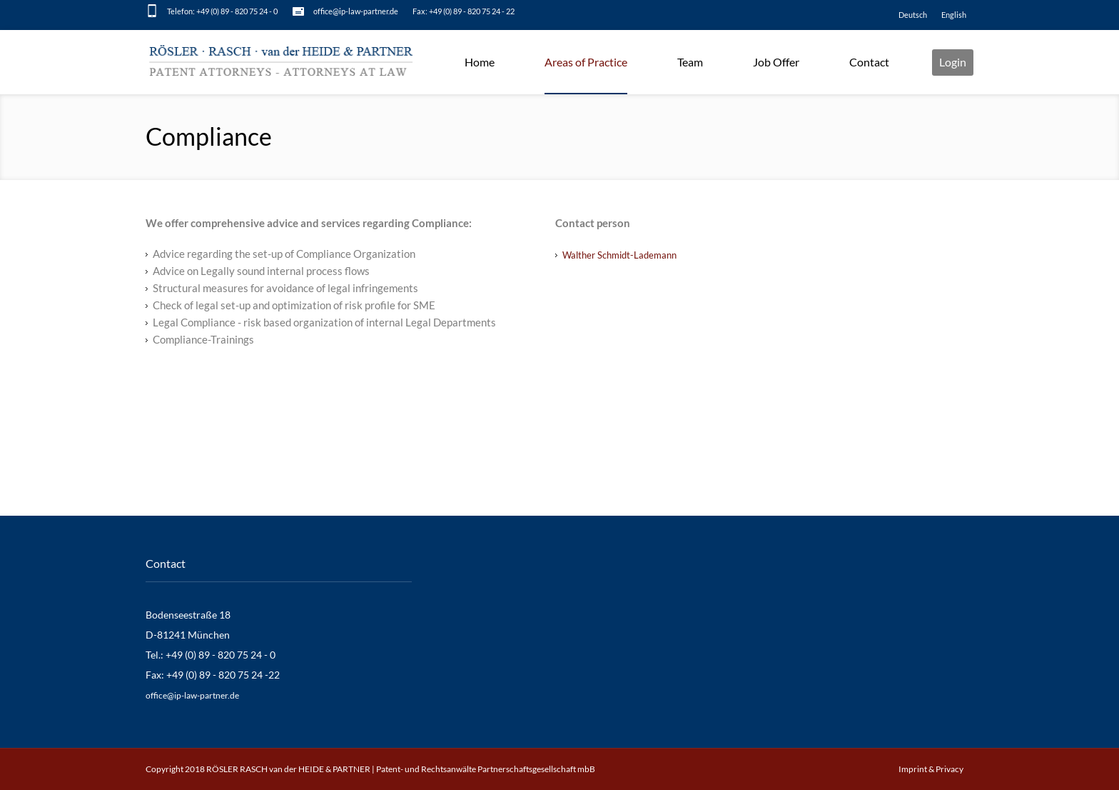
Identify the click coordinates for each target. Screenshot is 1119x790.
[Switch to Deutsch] (912, 15)
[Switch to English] (953, 15)
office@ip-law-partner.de (355, 11)
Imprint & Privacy (930, 769)
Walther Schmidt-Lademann (619, 255)
